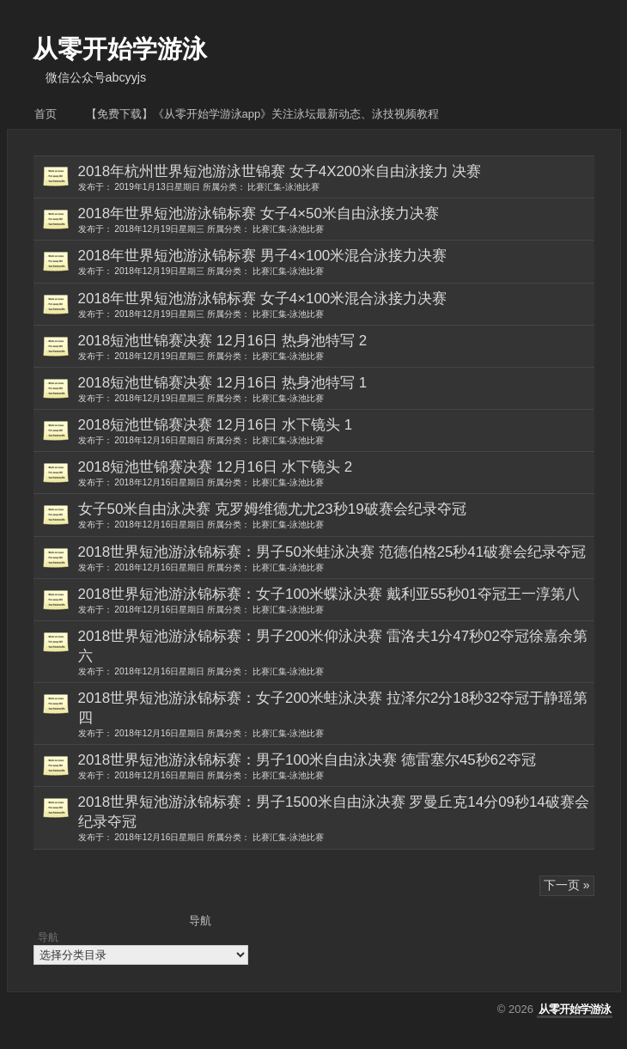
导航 (48, 937)
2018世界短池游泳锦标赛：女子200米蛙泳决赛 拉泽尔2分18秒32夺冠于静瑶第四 (336, 714)
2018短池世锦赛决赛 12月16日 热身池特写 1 (336, 389)
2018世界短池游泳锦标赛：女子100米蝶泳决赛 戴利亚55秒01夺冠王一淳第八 (336, 600)
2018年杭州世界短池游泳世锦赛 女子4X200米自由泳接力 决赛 (336, 177)
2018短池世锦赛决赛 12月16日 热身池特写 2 (336, 347)
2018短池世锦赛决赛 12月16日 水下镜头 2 (336, 473)
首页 (45, 113)
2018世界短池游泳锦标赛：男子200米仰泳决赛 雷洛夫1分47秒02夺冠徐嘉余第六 (336, 652)
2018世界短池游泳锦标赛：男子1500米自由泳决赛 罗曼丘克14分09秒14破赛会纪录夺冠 (336, 818)
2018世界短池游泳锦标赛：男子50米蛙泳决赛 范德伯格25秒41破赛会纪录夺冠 (336, 558)
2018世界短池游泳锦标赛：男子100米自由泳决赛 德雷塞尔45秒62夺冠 (336, 766)
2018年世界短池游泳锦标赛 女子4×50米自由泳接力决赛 (336, 220)
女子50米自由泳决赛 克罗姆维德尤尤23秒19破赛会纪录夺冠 (336, 515)
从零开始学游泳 (120, 49)
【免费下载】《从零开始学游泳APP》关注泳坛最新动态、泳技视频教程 (263, 113)
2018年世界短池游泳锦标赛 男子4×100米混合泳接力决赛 (336, 262)
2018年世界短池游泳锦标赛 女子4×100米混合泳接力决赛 (336, 305)
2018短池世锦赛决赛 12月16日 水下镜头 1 (336, 431)
